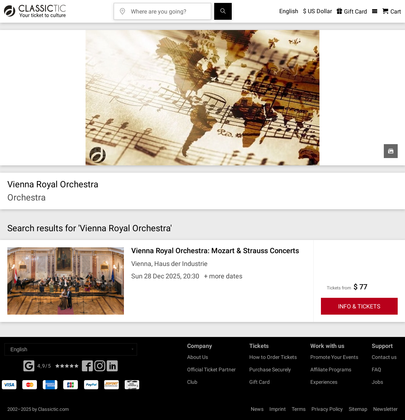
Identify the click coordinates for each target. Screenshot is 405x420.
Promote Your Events (334, 357)
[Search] (223, 11)
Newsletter (385, 409)
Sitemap (358, 409)
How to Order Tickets (273, 357)
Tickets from (339, 288)
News (257, 409)
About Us (197, 357)
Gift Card (259, 382)
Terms (299, 409)
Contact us (384, 357)
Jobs (377, 382)
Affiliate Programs (330, 369)
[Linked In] (112, 368)
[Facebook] (28, 365)
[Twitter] (99, 368)
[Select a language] (70, 349)
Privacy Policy (327, 409)
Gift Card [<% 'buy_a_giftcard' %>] (352, 11)
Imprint (277, 409)
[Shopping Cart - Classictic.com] (391, 11)
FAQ (376, 369)
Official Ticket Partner (211, 369)
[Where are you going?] (168, 9)
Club (192, 382)
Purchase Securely (270, 369)
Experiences (323, 382)
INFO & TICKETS (359, 306)
